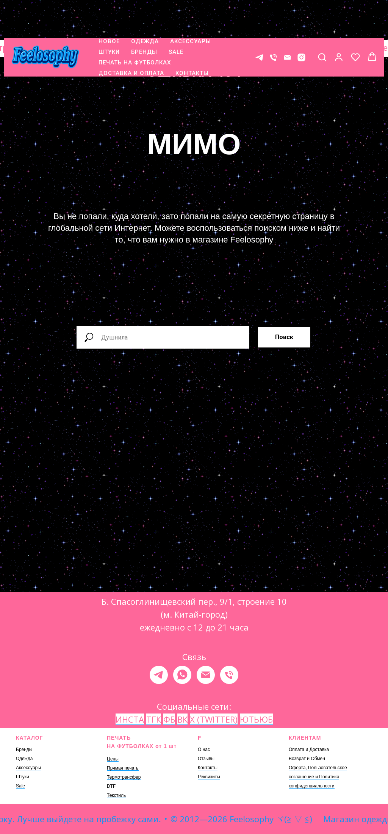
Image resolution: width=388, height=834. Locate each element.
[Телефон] (273, 23)
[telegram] (159, 675)
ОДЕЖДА (145, 7)
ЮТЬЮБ (256, 719)
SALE (176, 17)
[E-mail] (287, 23)
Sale (20, 786)
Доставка (319, 749)
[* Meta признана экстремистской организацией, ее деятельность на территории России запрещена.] (301, 23)
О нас (204, 749)
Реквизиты (209, 776)
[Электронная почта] (206, 675)
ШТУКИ (109, 17)
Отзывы (206, 758)
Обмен (318, 758)
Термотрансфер (124, 777)
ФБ (169, 719)
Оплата (296, 749)
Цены (113, 759)
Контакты (207, 767)
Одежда (24, 758)
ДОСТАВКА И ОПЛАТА (131, 39)
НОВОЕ (109, 7)
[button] (322, 22)
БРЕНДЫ (144, 17)
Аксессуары (28, 767)
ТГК (153, 719)
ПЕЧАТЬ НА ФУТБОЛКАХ (135, 28)
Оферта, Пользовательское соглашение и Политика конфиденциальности (318, 777)
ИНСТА (130, 719)
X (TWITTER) (214, 719)
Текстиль (116, 795)
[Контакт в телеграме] (259, 23)
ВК (182, 719)
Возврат (297, 758)
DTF (111, 786)
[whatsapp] (182, 675)
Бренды (24, 749)
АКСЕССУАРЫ (190, 7)
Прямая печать (123, 768)
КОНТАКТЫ (192, 39)
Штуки (22, 776)
